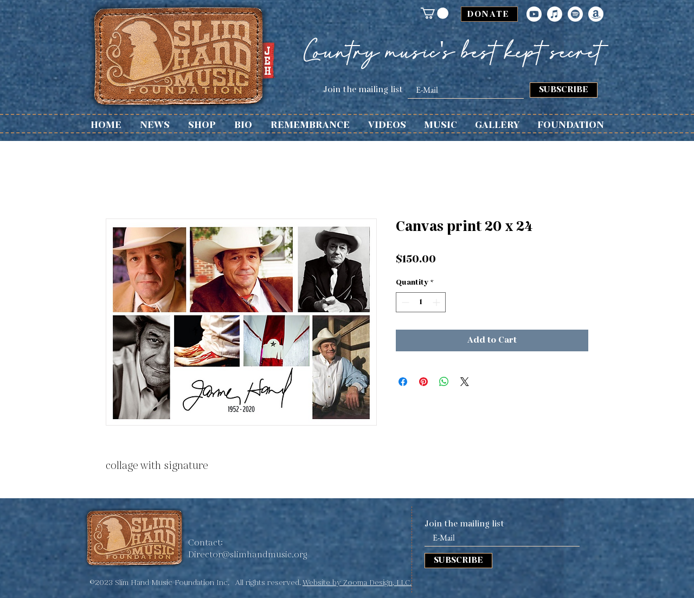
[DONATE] (489, 14)
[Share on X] (464, 381)
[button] (434, 13)
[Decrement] (404, 302)
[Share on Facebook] (402, 381)
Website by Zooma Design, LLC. (357, 582)
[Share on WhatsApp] (444, 381)
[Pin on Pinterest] (423, 381)
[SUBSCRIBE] (563, 90)
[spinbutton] (420, 302)
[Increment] (437, 302)
